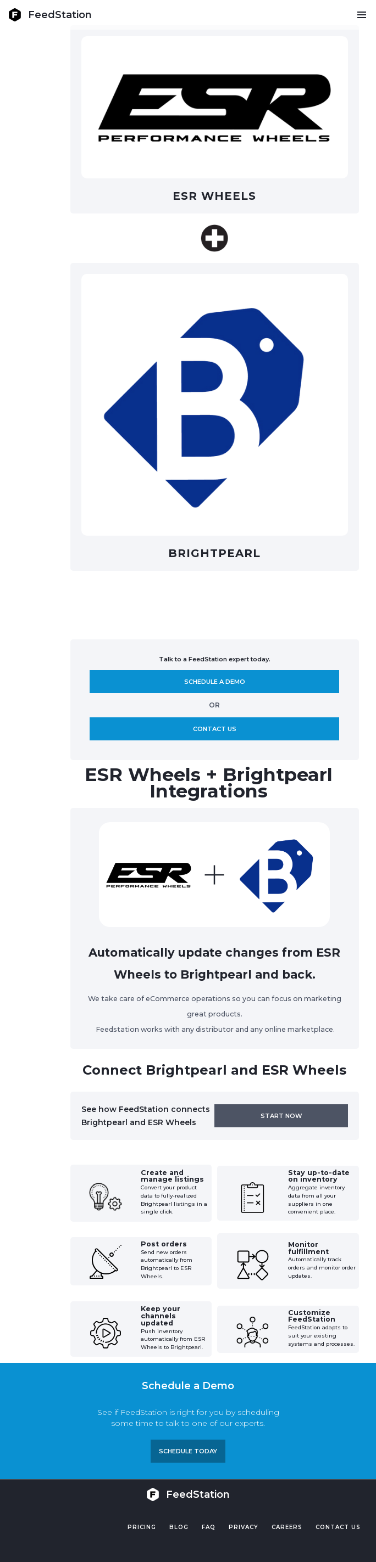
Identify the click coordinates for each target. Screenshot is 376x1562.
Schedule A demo (214, 682)
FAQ (208, 1527)
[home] (50, 15)
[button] (361, 15)
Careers (287, 1527)
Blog (179, 1527)
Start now (281, 1116)
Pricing (142, 1527)
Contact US (338, 1527)
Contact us (214, 729)
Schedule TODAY (188, 1451)
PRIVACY (243, 1527)
